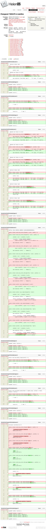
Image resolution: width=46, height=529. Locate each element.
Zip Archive (26, 525)
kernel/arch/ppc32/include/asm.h (9, 388)
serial (15, 19)
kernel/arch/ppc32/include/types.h (9, 408)
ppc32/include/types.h (15, 52)
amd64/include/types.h (15, 40)
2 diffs (21, 39)
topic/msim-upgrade (13, 22)
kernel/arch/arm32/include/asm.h (9, 96)
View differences (31, 17)
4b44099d (11, 25)
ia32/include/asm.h (14, 44)
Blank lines (33, 23)
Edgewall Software (13, 528)
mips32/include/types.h (15, 50)
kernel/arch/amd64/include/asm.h (9, 61)
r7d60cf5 (6, 63)
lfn (9, 19)
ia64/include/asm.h (14, 46)
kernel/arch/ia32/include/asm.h (8, 129)
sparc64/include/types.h (15, 55)
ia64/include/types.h (14, 47)
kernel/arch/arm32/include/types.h (9, 115)
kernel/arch (11, 35)
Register (33, 8)
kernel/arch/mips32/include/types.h (9, 374)
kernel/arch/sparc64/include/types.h (10, 508)
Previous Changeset (32, 11)
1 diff (21, 40)
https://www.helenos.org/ (41, 528)
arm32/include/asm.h (15, 41)
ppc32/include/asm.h (14, 51)
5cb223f (10, 24)
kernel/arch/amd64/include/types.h (9, 82)
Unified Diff (19, 525)
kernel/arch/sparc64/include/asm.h (9, 422)
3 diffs (21, 54)
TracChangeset (27, 522)
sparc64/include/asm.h (15, 54)
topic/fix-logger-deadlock (17, 20)
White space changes (35, 25)
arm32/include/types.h (15, 43)
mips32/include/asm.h (15, 49)
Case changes (33, 24)
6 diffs (20, 44)
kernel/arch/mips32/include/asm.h (9, 355)
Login (23, 8)
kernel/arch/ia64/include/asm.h (8, 227)
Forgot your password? (40, 8)
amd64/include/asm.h (15, 39)
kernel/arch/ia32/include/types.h (9, 213)
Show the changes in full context (35, 20)
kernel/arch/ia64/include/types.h (9, 340)
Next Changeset (41, 11)
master (11, 19)
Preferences (28, 8)
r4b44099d (3, 63)
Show (30, 18)
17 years (20, 17)
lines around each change (38, 18)
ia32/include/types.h (14, 45)
